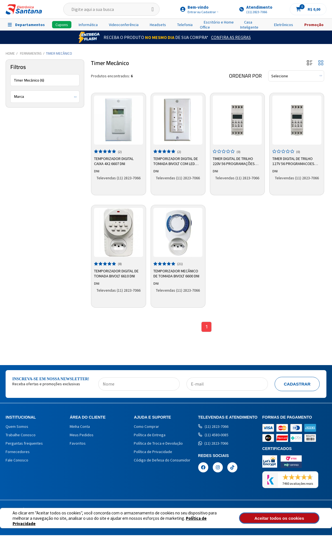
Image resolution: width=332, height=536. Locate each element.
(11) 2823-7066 (213, 427)
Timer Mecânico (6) (29, 80)
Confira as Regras (231, 37)
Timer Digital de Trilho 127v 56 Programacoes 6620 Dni (294, 161)
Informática (88, 24)
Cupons (61, 24)
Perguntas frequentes (24, 444)
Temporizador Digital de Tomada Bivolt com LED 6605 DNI (176, 161)
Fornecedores (18, 452)
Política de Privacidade (187, 520)
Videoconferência (124, 24)
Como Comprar (146, 427)
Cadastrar (297, 384)
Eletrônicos (283, 24)
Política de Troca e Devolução (158, 444)
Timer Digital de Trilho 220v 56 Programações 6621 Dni (235, 161)
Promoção (314, 24)
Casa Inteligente (249, 25)
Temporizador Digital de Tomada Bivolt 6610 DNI (117, 273)
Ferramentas (31, 53)
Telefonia (185, 24)
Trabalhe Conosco (21, 435)
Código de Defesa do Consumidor (162, 460)
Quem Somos (17, 427)
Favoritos (78, 444)
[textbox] (111, 9)
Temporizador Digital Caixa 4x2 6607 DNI (114, 161)
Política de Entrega (149, 435)
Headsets (158, 24)
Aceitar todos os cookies (289, 518)
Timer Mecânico (59, 53)
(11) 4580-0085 (213, 435)
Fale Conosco (17, 460)
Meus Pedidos (81, 435)
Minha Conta (80, 427)
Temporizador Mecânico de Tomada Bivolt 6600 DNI (177, 273)
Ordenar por (245, 75)
